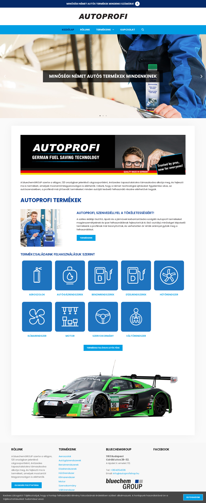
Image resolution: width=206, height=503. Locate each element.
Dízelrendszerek (136, 294)
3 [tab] (106, 115)
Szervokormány (103, 335)
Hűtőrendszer (169, 294)
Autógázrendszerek (70, 294)
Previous (4, 76)
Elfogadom (193, 497)
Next (201, 76)
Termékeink (106, 29)
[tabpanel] (103, 76)
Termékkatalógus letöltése (103, 347)
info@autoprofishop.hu (126, 473)
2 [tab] (103, 115)
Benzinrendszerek (103, 294)
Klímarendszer (37, 335)
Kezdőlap (68, 29)
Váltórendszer (136, 335)
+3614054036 (118, 470)
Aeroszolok (37, 294)
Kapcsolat (127, 29)
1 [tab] (99, 115)
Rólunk (85, 29)
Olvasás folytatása (27, 485)
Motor (70, 335)
